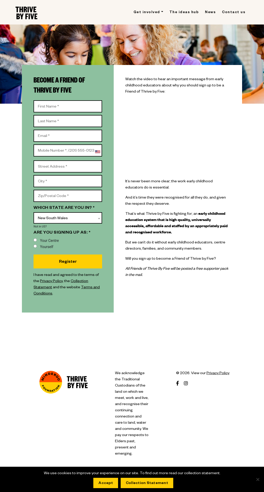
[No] (257, 479)
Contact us (233, 13)
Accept (105, 483)
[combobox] (97, 152)
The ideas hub (184, 13)
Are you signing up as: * (62, 233)
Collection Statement (147, 483)
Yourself (43, 246)
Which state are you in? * (64, 208)
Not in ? (40, 226)
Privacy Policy (51, 282)
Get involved (147, 13)
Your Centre (46, 240)
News (210, 13)
